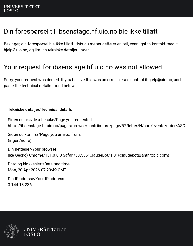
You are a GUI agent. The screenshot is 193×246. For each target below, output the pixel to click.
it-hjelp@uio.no (158, 79)
